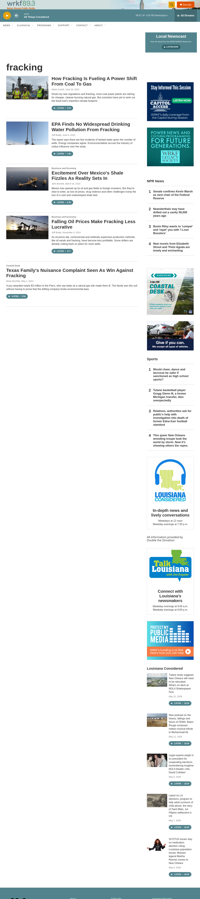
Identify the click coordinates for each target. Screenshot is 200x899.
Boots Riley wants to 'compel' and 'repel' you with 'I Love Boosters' (173, 237)
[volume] (16, 22)
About (99, 32)
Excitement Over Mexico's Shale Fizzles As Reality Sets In (87, 182)
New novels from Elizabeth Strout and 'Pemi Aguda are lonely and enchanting (171, 254)
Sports (152, 366)
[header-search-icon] (173, 8)
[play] (7, 22)
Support (64, 32)
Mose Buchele (13, 288)
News (6, 32)
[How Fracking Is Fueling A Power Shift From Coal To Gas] (27, 94)
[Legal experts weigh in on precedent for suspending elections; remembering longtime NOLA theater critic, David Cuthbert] (157, 767)
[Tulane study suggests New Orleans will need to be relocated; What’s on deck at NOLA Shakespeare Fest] (157, 687)
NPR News (155, 188)
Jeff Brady (56, 142)
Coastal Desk (13, 272)
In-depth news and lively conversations (170, 519)
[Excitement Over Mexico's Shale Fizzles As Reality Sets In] (27, 186)
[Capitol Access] (170, 108)
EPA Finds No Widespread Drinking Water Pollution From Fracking (91, 134)
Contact (82, 32)
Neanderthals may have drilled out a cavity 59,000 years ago (170, 219)
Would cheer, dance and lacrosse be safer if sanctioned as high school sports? (170, 381)
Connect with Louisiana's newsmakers (170, 603)
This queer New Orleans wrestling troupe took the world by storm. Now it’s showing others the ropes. (170, 447)
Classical (23, 32)
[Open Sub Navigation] (12, 32)
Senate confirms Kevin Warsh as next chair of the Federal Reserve (173, 202)
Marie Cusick (58, 96)
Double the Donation (161, 547)
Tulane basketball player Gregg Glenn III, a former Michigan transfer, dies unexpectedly (169, 402)
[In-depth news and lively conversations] (170, 487)
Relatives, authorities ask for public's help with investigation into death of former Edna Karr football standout (172, 424)
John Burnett (58, 190)
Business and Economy (64, 175)
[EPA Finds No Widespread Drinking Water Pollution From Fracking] (27, 140)
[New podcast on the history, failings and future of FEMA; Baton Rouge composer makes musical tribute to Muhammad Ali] (157, 727)
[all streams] (186, 22)
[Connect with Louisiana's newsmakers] (170, 573)
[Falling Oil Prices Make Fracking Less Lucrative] (27, 234)
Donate (189, 8)
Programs (44, 32)
